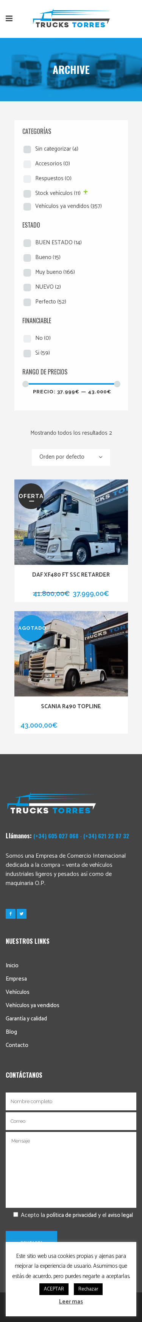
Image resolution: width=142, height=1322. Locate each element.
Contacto (17, 1045)
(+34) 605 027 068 (55, 836)
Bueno (48, 257)
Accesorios (52, 163)
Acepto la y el (69, 1215)
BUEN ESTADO (58, 242)
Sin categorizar (56, 149)
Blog (11, 1032)
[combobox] (71, 457)
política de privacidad (72, 1215)
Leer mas (71, 1301)
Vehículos (18, 992)
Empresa (16, 979)
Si (42, 353)
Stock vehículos (58, 193)
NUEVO (48, 287)
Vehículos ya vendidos (68, 206)
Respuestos (53, 178)
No (43, 338)
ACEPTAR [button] (54, 1289)
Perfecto (50, 302)
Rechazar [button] (88, 1289)
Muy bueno (55, 272)
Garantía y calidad (26, 1018)
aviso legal (120, 1215)
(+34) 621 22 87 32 (106, 836)
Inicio (12, 965)
